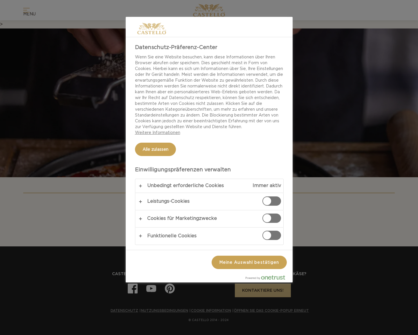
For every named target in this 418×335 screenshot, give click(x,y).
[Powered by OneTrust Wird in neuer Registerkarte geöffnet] (268, 278)
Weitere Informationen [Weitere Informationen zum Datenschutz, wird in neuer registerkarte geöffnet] (157, 132)
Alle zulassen (156, 149)
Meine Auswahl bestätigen (249, 262)
